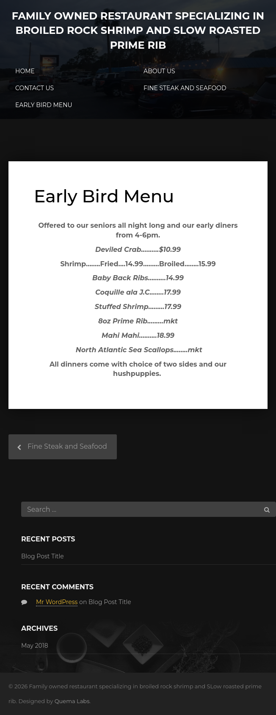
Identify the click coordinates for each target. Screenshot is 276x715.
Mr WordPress (56, 602)
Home (25, 71)
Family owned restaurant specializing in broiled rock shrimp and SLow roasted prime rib (138, 30)
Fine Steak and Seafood (185, 88)
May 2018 (34, 645)
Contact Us (34, 88)
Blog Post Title (42, 556)
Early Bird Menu (43, 105)
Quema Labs (72, 701)
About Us (159, 71)
